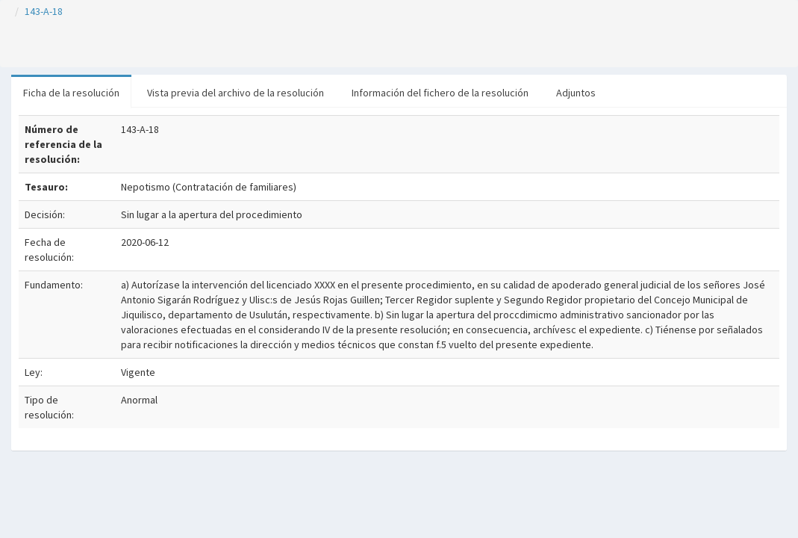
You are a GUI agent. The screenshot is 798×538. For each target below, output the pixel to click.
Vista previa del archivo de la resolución (235, 92)
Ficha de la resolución (71, 92)
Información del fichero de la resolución (440, 92)
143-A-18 (44, 11)
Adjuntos (576, 92)
